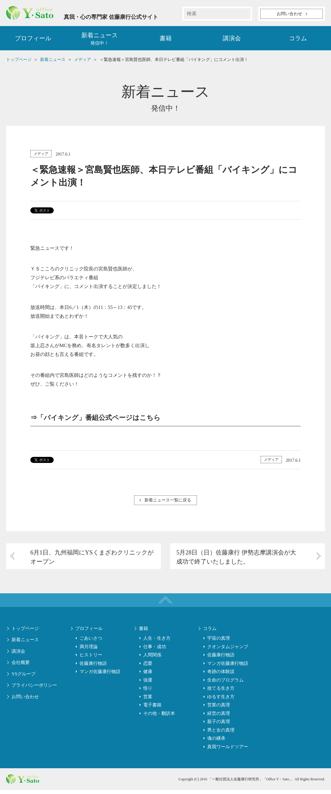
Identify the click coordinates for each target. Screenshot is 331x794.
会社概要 (21, 666)
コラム (298, 39)
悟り (147, 692)
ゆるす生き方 (221, 700)
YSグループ (23, 677)
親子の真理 (218, 725)
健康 (147, 675)
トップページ (25, 632)
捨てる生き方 (221, 692)
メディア (41, 155)
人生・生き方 (157, 642)
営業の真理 (218, 708)
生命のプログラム (225, 684)
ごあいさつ (90, 642)
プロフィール (33, 39)
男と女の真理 (221, 734)
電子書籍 (152, 708)
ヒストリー (90, 658)
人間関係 (152, 658)
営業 (147, 700)
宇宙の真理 (218, 642)
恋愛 (147, 667)
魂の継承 (216, 742)
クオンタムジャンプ (227, 650)
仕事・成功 (154, 650)
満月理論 (88, 650)
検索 (245, 13)
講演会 (232, 39)
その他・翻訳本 (159, 717)
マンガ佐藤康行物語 (99, 675)
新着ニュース (25, 643)
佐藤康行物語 (93, 667)
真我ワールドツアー (227, 750)
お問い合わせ (25, 700)
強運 (147, 684)
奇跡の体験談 (221, 675)
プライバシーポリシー (34, 689)
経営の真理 (218, 717)
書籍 (166, 39)
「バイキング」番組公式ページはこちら (98, 419)
